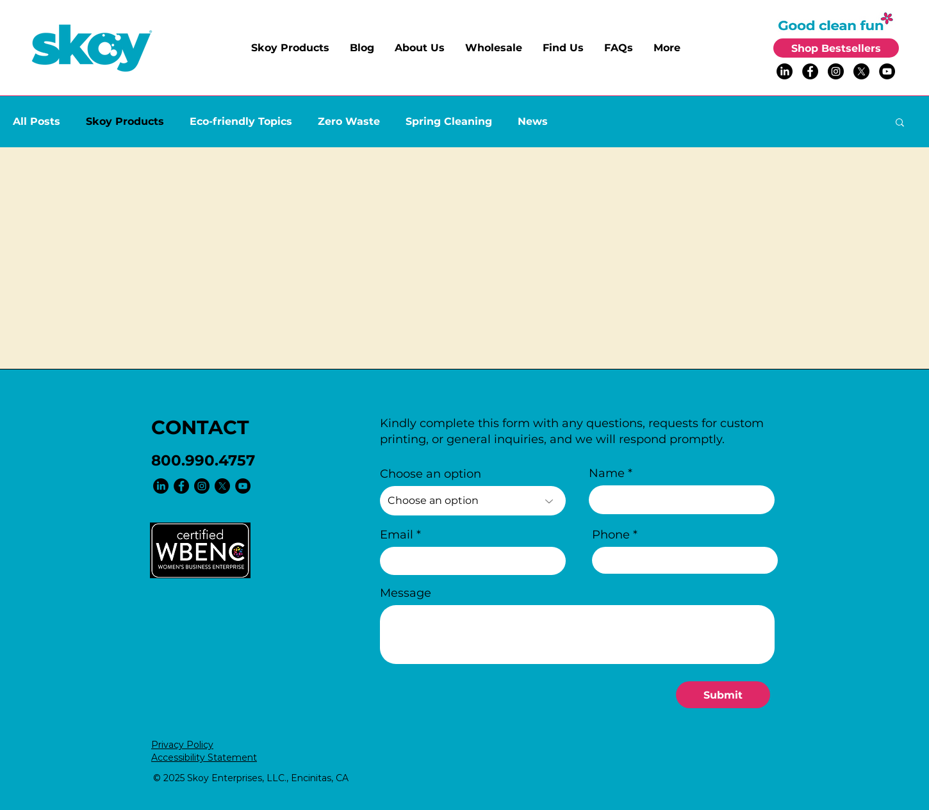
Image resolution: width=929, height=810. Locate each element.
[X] (861, 71)
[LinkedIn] (785, 71)
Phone (611, 534)
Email (396, 534)
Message (405, 593)
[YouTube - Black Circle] (887, 71)
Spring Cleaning (449, 121)
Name (607, 473)
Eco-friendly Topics (241, 121)
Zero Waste (349, 121)
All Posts (36, 121)
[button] (900, 123)
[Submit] (723, 694)
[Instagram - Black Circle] (836, 71)
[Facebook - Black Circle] (810, 71)
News (533, 121)
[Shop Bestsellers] (836, 48)
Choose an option (430, 474)
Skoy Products (125, 121)
